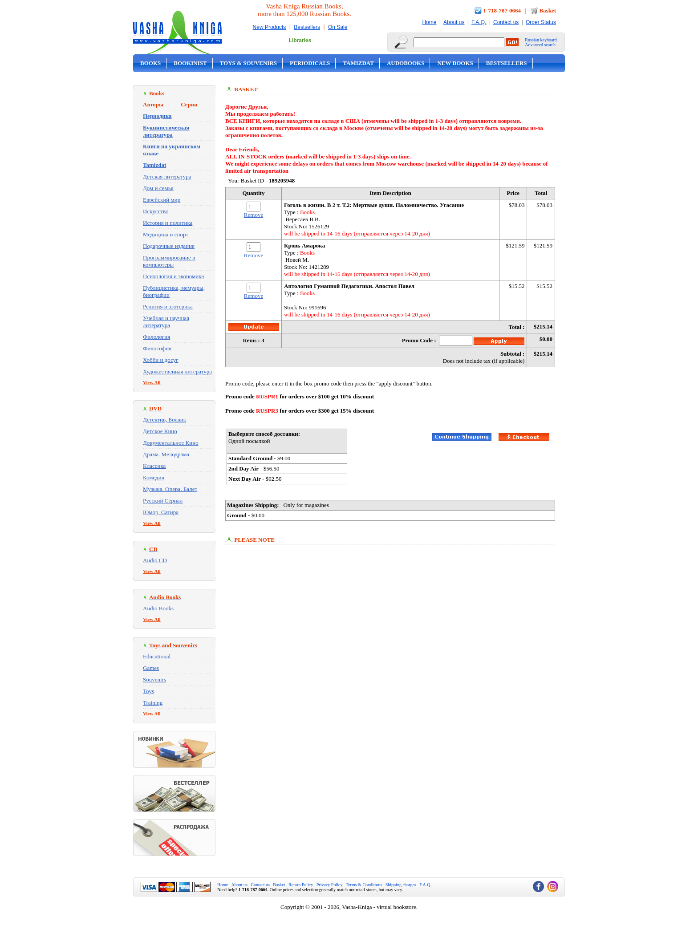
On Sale (337, 27)
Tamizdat (358, 63)
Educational (156, 656)
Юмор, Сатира (161, 512)
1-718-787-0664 (502, 10)
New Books (455, 63)
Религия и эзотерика (168, 306)
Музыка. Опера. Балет (170, 489)
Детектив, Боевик (164, 419)
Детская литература (167, 176)
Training (152, 702)
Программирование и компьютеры (169, 261)
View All (152, 382)
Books (150, 63)
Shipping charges (401, 884)
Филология (156, 336)
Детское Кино (160, 431)
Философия (157, 348)
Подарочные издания (169, 246)
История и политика (167, 222)
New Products (269, 27)
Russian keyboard (540, 39)
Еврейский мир (161, 199)
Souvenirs (154, 679)
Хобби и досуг (161, 360)
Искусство (156, 211)
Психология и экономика (173, 276)
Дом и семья (158, 188)
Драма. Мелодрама (166, 454)
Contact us (506, 22)
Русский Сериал (163, 500)
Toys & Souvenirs (248, 63)
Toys (148, 691)
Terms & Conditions (364, 884)
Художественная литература (177, 371)
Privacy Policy (330, 884)
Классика (154, 465)
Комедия (153, 477)
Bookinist (190, 63)
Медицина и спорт (165, 234)
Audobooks (406, 63)
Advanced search (540, 44)
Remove (253, 214)
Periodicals (310, 63)
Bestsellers (307, 27)
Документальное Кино (171, 442)
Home (429, 22)
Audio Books (158, 608)
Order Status (541, 22)
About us (453, 22)
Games (151, 668)
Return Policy (300, 884)
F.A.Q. (478, 22)
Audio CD (155, 560)
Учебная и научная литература (166, 322)
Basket (547, 10)
